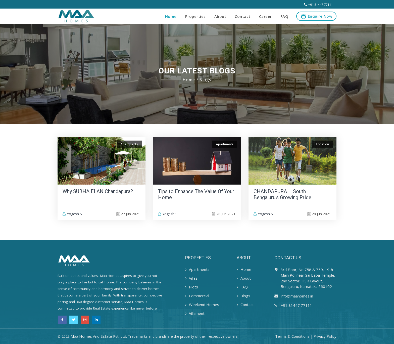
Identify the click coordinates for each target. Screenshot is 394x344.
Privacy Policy (324, 336)
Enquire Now (316, 17)
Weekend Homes (204, 304)
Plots (193, 286)
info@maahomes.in (297, 295)
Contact (243, 16)
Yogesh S (72, 213)
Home (171, 16)
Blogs (245, 295)
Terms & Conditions (291, 336)
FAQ (284, 16)
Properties (195, 16)
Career (265, 16)
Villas (193, 278)
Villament (197, 313)
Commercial (199, 295)
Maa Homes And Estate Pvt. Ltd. (99, 336)
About (220, 16)
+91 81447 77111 (318, 4)
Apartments (199, 269)
